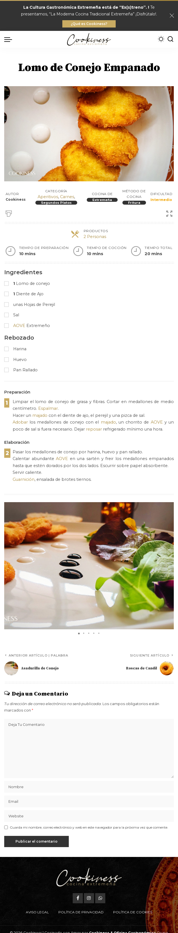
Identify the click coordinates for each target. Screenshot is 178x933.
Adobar (20, 422)
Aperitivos (48, 196)
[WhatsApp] (100, 885)
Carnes (67, 196)
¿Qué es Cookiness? (89, 24)
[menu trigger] (9, 39)
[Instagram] (89, 885)
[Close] (172, 16)
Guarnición (24, 479)
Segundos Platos (56, 203)
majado (39, 415)
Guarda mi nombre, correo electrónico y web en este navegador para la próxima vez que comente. (89, 827)
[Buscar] (170, 39)
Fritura (134, 203)
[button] (168, 507)
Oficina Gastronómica (135, 920)
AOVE (19, 325)
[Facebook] (78, 885)
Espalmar (48, 408)
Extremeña (102, 200)
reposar (94, 429)
